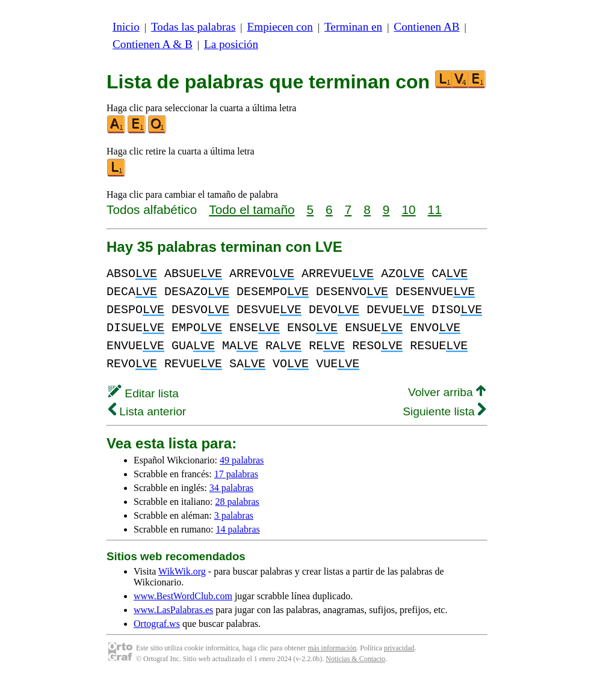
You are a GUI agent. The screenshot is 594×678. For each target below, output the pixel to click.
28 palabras (237, 501)
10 (408, 209)
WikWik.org (182, 571)
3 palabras (233, 515)
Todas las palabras (193, 26)
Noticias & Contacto (355, 659)
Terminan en (353, 26)
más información (332, 648)
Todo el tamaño (251, 209)
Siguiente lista (444, 411)
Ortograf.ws (157, 623)
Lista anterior (147, 411)
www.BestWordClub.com (183, 596)
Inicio (126, 26)
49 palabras (242, 460)
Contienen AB (426, 26)
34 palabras (231, 488)
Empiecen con (280, 26)
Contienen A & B (153, 44)
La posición (231, 44)
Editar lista (143, 393)
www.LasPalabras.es (173, 610)
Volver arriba (447, 392)
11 (435, 209)
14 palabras (237, 529)
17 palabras (236, 474)
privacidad (399, 648)
